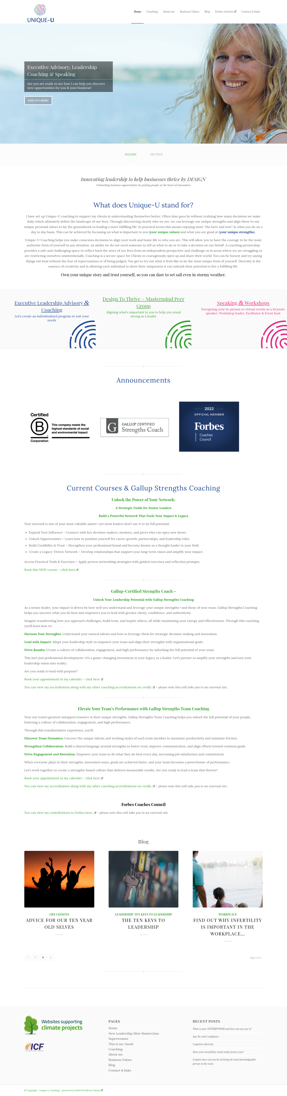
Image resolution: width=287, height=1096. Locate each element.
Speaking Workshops (243, 302)
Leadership (124, 914)
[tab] (131, 156)
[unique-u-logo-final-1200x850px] (40, 11)
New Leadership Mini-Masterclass (134, 1033)
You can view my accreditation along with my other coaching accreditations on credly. (89, 687)
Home (113, 1028)
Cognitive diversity (203, 1044)
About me (116, 1054)
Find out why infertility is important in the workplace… (227, 926)
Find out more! (38, 100)
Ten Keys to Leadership (153, 914)
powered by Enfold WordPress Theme (82, 1090)
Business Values (120, 1060)
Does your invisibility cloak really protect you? (218, 1052)
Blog (112, 1065)
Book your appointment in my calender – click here (63, 679)
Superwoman (118, 1039)
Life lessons (59, 914)
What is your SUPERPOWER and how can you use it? (222, 1028)
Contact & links (120, 1070)
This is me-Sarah (121, 1044)
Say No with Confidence (206, 1036)
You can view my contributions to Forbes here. (60, 813)
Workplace (228, 914)
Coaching (116, 1049)
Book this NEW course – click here (51, 570)
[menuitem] (137, 11)
